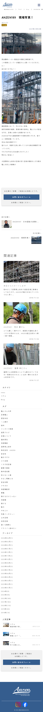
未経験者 (4, 443)
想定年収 (4, 418)
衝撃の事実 (5, 468)
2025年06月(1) (7, 573)
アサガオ (4, 486)
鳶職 (3, 493)
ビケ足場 (4, 461)
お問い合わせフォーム (21, 197)
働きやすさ (5, 457)
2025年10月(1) (7, 559)
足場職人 (4, 415)
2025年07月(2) (7, 570)
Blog (27, 9)
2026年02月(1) (7, 545)
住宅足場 (4, 521)
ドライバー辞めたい (9, 528)
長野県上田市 (6, 447)
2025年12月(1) (7, 552)
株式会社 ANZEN (8, 450)
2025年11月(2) (7, 556)
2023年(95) (5, 595)
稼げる (3, 503)
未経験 (3, 500)
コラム (3, 396)
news (3, 392)
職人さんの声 (6, 411)
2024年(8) (5, 591)
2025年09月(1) (7, 563)
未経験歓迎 (5, 489)
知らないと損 (6, 475)
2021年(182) (6, 602)
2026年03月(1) (7, 541)
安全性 (3, 454)
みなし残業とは (7, 478)
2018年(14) (5, 612)
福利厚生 (4, 440)
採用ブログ (5, 432)
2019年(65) (5, 609)
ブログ (20, 9)
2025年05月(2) (7, 577)
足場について (6, 436)
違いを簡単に (6, 525)
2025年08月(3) (7, 566)
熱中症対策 (5, 471)
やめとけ (4, 510)
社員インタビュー (8, 514)
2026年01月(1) (7, 549)
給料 (3, 425)
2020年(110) (6, 605)
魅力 (3, 507)
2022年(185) (6, 598)
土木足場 (4, 518)
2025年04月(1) (7, 580)
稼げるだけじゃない (9, 496)
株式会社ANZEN (9, 9)
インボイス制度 (7, 429)
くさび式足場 (6, 464)
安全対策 (4, 482)
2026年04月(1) (7, 538)
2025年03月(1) (7, 584)
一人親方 (4, 422)
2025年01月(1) (7, 588)
